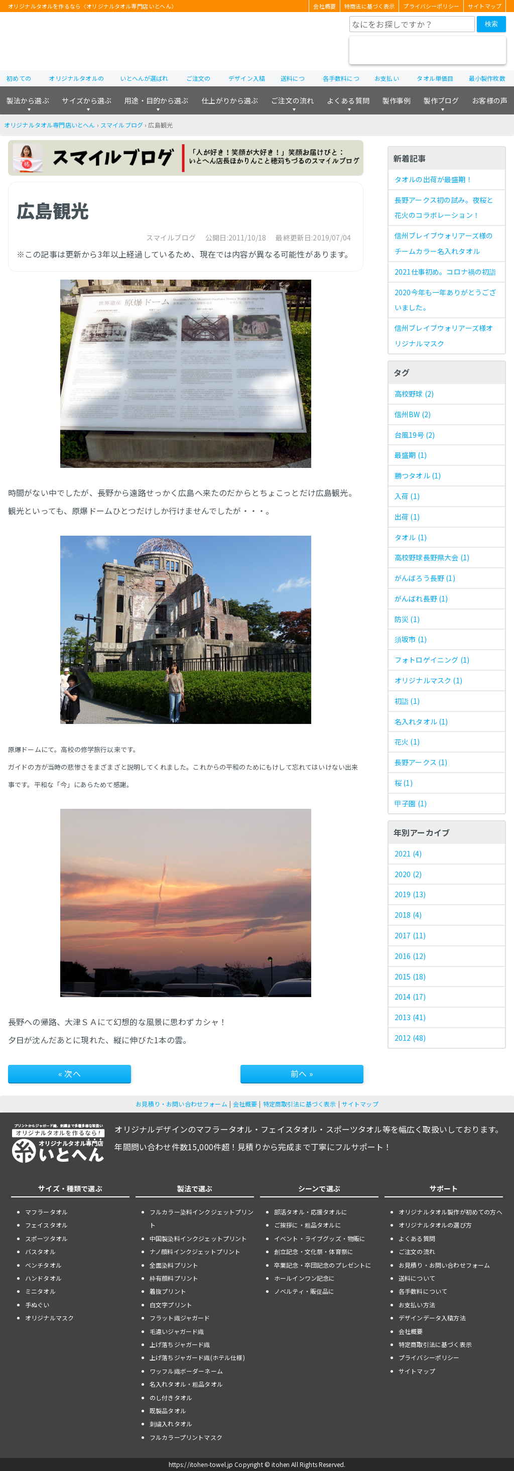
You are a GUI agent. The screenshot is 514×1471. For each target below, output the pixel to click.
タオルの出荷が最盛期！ (434, 179)
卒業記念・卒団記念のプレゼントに (323, 1265)
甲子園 (411, 803)
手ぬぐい (37, 1304)
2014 (410, 997)
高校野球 (414, 394)
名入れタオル (421, 721)
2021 (408, 853)
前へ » (302, 1073)
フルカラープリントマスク (186, 1437)
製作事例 (396, 100)
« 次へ (69, 1073)
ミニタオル (40, 1291)
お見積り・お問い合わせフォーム (181, 1103)
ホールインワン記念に (304, 1278)
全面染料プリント (174, 1265)
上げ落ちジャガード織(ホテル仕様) (197, 1357)
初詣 (407, 701)
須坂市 (411, 639)
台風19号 (415, 435)
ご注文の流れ (292, 100)
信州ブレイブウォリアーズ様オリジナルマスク (444, 335)
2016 (410, 956)
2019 (410, 894)
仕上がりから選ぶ (229, 100)
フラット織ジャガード (180, 1317)
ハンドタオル (43, 1278)
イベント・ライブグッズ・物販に (319, 1238)
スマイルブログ (121, 124)
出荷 (407, 517)
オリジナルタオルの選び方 (435, 1224)
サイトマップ (484, 6)
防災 (407, 619)
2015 (410, 976)
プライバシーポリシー (431, 6)
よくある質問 (348, 100)
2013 (410, 1017)
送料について (417, 1278)
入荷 (407, 496)
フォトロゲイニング (432, 660)
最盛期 (411, 455)
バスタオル (40, 1251)
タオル (411, 537)
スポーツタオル (46, 1238)
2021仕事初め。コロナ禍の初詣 (445, 272)
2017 (410, 935)
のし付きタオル (171, 1397)
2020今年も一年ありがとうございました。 (445, 300)
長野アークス (421, 762)
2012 (410, 1038)
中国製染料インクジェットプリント (198, 1238)
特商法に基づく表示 (369, 6)
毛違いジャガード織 (177, 1331)
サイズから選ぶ (86, 100)
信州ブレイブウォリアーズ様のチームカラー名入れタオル (444, 243)
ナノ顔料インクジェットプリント (195, 1251)
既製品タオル (168, 1410)
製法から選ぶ (28, 100)
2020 (408, 874)
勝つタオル (418, 475)
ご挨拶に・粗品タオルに (307, 1224)
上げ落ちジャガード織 (180, 1344)
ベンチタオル (43, 1265)
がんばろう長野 (425, 578)
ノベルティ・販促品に (304, 1291)
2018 (408, 915)
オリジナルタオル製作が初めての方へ (450, 1211)
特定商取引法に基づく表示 (299, 1103)
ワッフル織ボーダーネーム (186, 1371)
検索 (491, 24)
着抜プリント (168, 1291)
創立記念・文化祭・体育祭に (313, 1251)
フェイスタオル (46, 1224)
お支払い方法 (417, 1304)
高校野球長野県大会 (432, 557)
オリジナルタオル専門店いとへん (49, 124)
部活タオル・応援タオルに (310, 1211)
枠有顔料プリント (174, 1278)
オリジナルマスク (428, 680)
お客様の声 (489, 100)
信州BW (413, 414)
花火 (407, 742)
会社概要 (324, 6)
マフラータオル (46, 1211)
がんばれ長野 (421, 598)
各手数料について (423, 1291)
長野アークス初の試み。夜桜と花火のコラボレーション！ (444, 207)
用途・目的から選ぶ (156, 100)
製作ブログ (441, 100)
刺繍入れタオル (171, 1423)
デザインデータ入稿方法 (432, 1317)
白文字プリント (171, 1304)
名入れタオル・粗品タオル (186, 1384)
